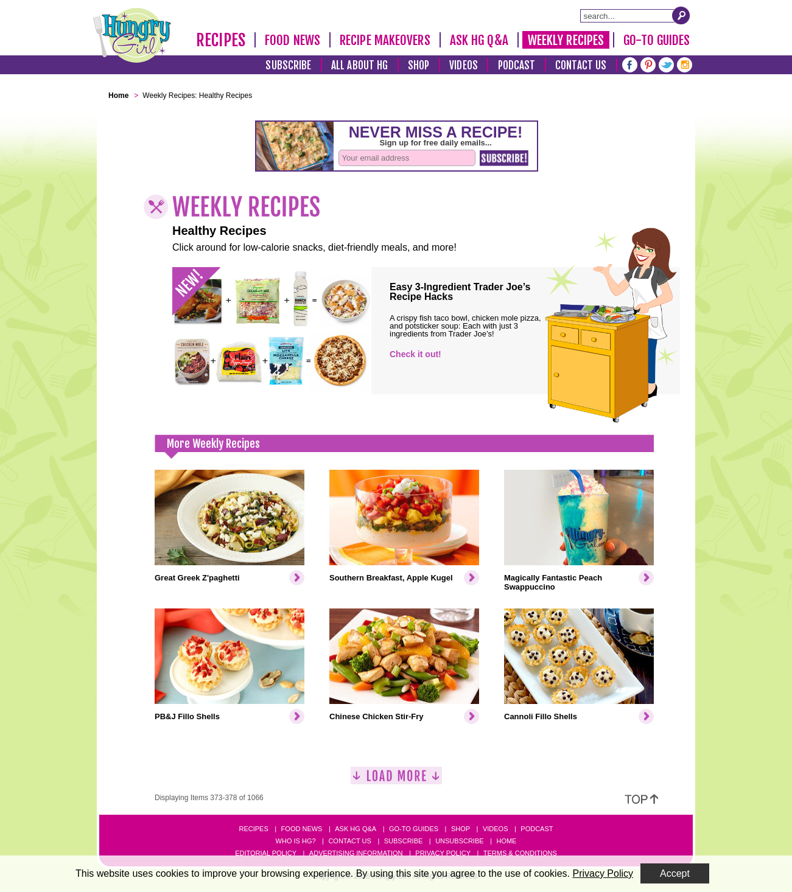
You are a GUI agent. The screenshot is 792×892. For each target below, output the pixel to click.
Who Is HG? (296, 841)
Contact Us (580, 65)
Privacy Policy (443, 853)
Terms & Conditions (520, 853)
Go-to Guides (413, 828)
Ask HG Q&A (479, 40)
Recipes (220, 40)
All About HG (359, 65)
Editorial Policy (265, 853)
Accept (675, 873)
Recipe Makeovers (385, 40)
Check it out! (415, 354)
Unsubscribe (459, 841)
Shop (418, 65)
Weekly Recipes (566, 40)
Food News (292, 40)
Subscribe (288, 65)
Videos (463, 65)
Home (506, 841)
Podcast (517, 65)
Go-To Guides (656, 40)
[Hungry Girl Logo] (132, 35)
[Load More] (396, 780)
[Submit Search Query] (681, 15)
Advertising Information (356, 853)
